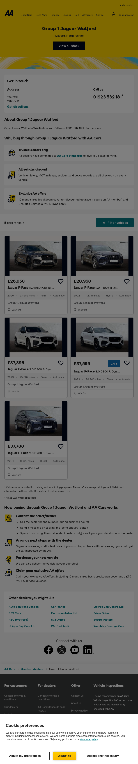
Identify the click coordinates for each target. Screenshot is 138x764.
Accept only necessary (103, 755)
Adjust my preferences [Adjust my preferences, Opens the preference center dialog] (25, 755)
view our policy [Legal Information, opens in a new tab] (89, 739)
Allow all (64, 756)
